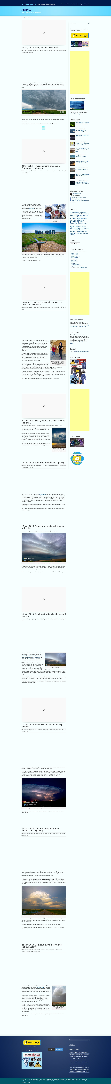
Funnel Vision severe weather (79, 197)
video (38, 50)
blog (81, 4)
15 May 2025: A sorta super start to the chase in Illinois (80, 1067)
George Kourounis (75, 256)
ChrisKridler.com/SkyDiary (76, 113)
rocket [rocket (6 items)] (75, 223)
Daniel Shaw (74, 263)
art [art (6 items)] (70, 212)
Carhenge (37, 170)
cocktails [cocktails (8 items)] (78, 213)
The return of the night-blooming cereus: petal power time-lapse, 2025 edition (82, 143)
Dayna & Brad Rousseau (77, 266)
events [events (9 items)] (71, 215)
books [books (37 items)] (77, 212)
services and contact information (81, 351)
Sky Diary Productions (77, 199)
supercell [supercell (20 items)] (86, 228)
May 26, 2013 (25, 835)
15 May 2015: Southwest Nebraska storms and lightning (44, 615)
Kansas (37, 307)
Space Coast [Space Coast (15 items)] (78, 226)
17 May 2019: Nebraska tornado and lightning (43, 462)
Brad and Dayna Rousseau (28, 655)
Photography (26, 50)
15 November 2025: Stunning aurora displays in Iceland (80, 1054)
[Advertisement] (79, 72)
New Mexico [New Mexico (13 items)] (73, 220)
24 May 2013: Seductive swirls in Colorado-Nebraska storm (42, 946)
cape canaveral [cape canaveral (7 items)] (83, 212)
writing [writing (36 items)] (72, 235)
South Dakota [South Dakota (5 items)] (82, 225)
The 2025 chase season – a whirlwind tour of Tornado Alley (82, 150)
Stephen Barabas (36, 657)
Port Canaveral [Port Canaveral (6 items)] (85, 222)
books (62, 4)
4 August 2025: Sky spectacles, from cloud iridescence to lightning (80, 130)
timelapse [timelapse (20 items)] (82, 230)
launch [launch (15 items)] (84, 217)
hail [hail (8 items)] (87, 215)
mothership (34, 729)
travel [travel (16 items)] (86, 231)
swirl (27, 951)
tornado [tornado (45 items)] (72, 231)
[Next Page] (26, 1032)
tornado (57, 465)
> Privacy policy (72, 1045)
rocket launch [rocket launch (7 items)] (80, 223)
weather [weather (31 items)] (85, 233)
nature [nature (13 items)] (78, 218)
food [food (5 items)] (81, 215)
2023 (42, 50)
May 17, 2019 (29, 467)
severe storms (55, 949)
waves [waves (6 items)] (81, 233)
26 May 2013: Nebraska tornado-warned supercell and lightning (41, 829)
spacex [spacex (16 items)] (84, 226)
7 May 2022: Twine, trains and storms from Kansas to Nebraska (42, 303)
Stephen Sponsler (75, 264)
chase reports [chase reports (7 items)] (73, 213)
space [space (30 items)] (72, 226)
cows (45, 50)
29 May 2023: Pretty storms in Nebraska (40, 47)
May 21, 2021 (58, 425)
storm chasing (86, 4)
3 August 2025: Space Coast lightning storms (78, 1058)
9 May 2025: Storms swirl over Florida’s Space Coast (80, 1069)
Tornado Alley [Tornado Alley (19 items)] (80, 231)
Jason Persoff (74, 260)
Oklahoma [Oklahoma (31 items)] (80, 220)
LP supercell (39, 833)
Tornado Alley (62, 465)
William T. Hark (74, 253)
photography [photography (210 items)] (76, 222)
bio (77, 4)
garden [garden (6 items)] (84, 215)
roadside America (49, 170)
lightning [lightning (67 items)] (73, 218)
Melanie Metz (84, 267)
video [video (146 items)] (76, 233)
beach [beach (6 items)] (73, 212)
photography (55, 50)
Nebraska (50, 50)
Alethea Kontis (42, 494)
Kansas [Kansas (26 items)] (79, 217)
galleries (67, 4)
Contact (71, 1044)
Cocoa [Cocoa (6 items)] (82, 213)
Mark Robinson (37, 653)
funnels (38, 949)
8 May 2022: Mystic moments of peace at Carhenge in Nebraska (41, 167)
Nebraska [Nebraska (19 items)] (84, 218)
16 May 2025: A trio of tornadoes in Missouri (78, 1065)
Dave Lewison (38, 655)
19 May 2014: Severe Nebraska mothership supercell (42, 725)
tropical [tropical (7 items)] (71, 233)
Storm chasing (32, 50)
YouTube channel (77, 193)
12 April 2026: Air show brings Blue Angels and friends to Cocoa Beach (83, 1052)
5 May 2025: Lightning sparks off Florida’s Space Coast (80, 1071)
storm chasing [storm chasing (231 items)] (76, 228)
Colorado (34, 949)
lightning (34, 465)
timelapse (57, 619)
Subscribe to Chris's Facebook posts (80, 200)
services (72, 4)
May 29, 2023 (29, 52)
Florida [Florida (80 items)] (76, 215)
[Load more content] (51, 1045)
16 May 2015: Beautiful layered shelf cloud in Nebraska (43, 527)
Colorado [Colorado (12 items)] (87, 213)
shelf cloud (39, 531)
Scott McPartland (26, 657)
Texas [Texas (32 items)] (77, 230)
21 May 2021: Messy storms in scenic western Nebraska (43, 421)
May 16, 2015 (54, 531)
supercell (58, 729)
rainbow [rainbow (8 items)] (72, 223)
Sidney (45, 425)
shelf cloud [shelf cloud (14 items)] (76, 225)
